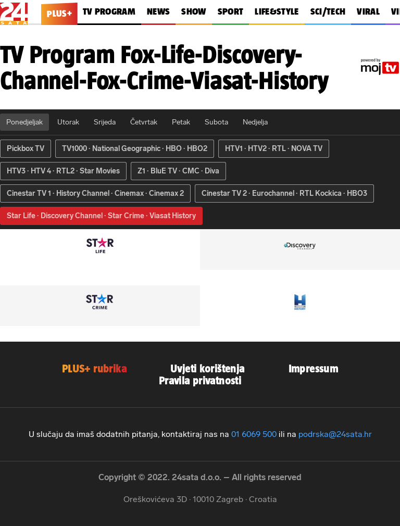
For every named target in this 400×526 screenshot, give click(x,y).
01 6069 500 (254, 434)
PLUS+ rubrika (94, 368)
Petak (181, 122)
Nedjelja (255, 122)
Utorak (68, 122)
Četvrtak (143, 122)
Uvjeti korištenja (207, 368)
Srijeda (105, 122)
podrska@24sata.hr (335, 434)
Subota (216, 122)
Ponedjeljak (24, 122)
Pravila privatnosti (200, 380)
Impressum (314, 368)
